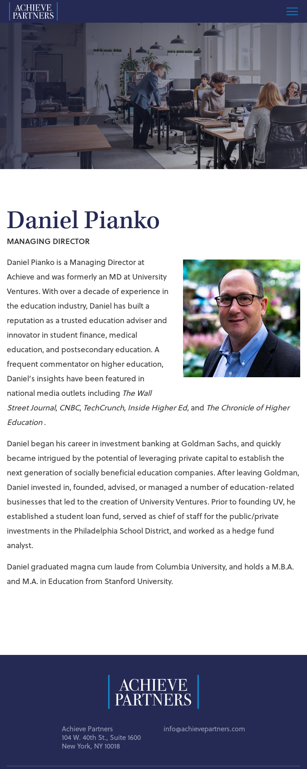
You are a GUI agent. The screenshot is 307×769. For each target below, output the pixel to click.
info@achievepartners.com (204, 728)
